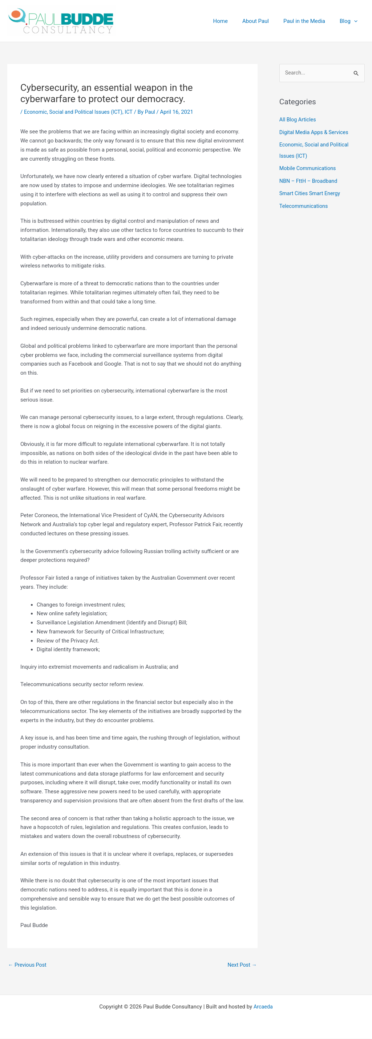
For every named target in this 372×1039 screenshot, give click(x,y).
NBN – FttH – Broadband (309, 180)
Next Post (241, 965)
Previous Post (28, 965)
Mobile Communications (309, 168)
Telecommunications (304, 204)
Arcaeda (263, 1007)
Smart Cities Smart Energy (311, 192)
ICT (133, 112)
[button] (355, 21)
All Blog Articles (298, 120)
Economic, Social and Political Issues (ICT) (75, 112)
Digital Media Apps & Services (315, 132)
